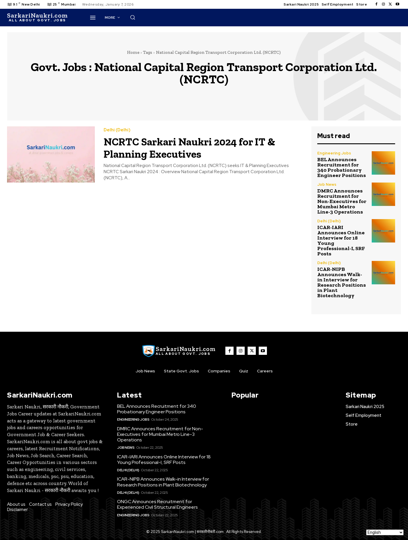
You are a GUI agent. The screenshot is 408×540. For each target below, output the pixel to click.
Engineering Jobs (334, 153)
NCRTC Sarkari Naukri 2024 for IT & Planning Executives (197, 147)
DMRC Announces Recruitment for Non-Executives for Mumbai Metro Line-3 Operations (341, 201)
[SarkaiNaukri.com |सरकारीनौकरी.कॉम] (37, 17)
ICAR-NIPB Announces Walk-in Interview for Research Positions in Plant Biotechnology (341, 282)
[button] (270, 17)
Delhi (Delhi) (117, 130)
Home (133, 52)
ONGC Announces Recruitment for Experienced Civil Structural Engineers (157, 504)
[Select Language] (385, 532)
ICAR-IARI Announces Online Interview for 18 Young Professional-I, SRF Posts (341, 240)
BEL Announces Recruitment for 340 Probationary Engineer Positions (341, 167)
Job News (326, 184)
